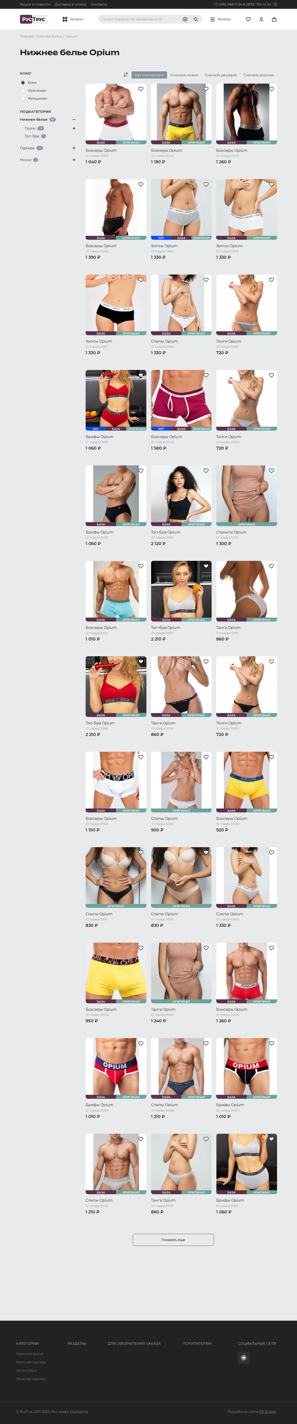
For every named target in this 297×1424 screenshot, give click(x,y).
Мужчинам (37, 90)
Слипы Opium (164, 341)
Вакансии (62, 1370)
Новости (61, 1362)
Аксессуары (26, 1337)
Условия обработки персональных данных (188, 1354)
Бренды (60, 1328)
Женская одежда (30, 1345)
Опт (57, 1320)
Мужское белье (29, 1320)
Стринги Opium (231, 532)
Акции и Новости (35, 4)
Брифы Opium (99, 437)
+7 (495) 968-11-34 (227, 4)
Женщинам (37, 98)
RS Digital (267, 1412)
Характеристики (68, 1337)
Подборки (62, 1345)
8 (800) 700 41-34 (257, 4)
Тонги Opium (228, 341)
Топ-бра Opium (165, 532)
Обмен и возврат (166, 1337)
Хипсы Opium (164, 246)
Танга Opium (228, 627)
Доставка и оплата (70, 4)
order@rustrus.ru (104, 1337)
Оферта (158, 1320)
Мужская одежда (31, 1328)
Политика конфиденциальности (180, 1345)
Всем (32, 83)
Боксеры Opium (101, 150)
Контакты (99, 4)
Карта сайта (64, 1379)
